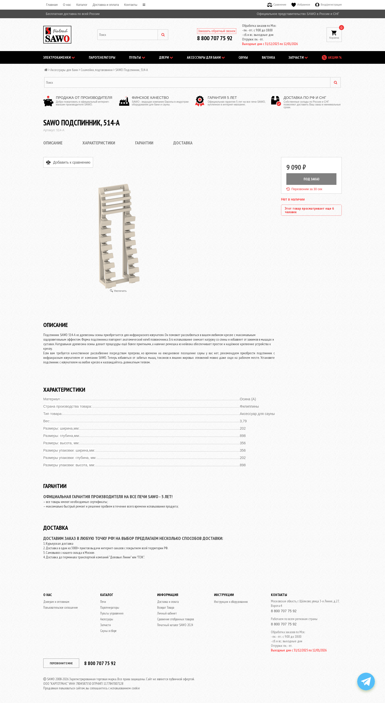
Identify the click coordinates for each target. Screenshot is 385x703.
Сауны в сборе (108, 631)
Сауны (243, 57)
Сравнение (276, 4)
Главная (52, 5)
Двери (166, 57)
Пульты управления (111, 613)
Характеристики (98, 143)
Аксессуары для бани (206, 57)
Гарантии (144, 143)
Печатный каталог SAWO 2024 (175, 625)
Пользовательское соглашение (60, 607)
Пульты (137, 57)
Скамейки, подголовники (97, 70)
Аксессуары (106, 619)
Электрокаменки (59, 57)
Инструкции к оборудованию (231, 602)
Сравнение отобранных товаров (175, 619)
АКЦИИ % (335, 57)
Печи (103, 602)
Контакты (130, 5)
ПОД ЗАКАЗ (311, 179)
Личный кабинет (167, 613)
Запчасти (298, 57)
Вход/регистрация (328, 4)
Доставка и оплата (106, 5)
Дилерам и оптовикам (56, 602)
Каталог (82, 5)
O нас (67, 5)
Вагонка (268, 57)
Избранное (300, 4)
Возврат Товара (165, 607)
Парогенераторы (102, 57)
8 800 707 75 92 (214, 38)
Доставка (182, 143)
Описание (52, 143)
